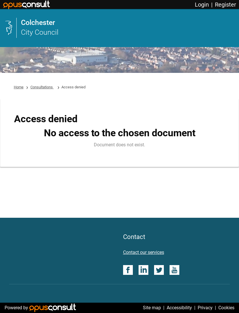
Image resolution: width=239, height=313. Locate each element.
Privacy (205, 307)
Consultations (42, 87)
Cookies (226, 307)
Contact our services (143, 252)
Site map (152, 307)
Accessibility (179, 307)
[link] (119, 27)
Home (19, 87)
